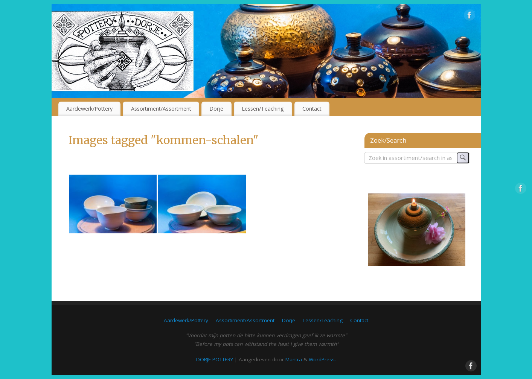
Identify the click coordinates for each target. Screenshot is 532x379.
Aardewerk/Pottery (89, 108)
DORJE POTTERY (214, 359)
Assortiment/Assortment (161, 108)
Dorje (216, 108)
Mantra (293, 359)
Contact (312, 108)
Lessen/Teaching (263, 108)
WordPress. (322, 359)
